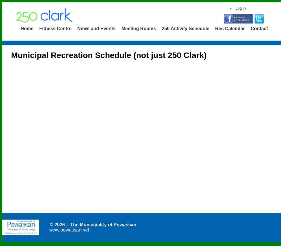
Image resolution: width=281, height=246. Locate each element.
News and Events (97, 28)
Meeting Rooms (138, 28)
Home (27, 28)
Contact (259, 28)
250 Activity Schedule (185, 28)
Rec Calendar (230, 28)
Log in (240, 8)
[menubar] (144, 28)
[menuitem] (27, 28)
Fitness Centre (55, 28)
